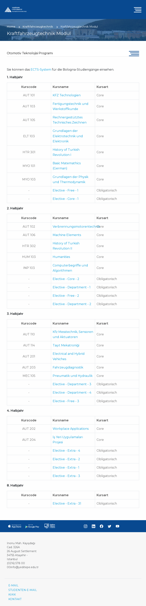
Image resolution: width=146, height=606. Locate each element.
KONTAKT (14, 599)
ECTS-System (41, 69)
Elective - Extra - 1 (66, 467)
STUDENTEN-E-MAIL (22, 590)
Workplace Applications (71, 429)
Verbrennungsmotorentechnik (76, 226)
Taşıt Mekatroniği (66, 345)
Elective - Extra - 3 (66, 476)
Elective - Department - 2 (72, 304)
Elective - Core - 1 (66, 199)
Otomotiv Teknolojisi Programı (30, 53)
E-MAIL (13, 585)
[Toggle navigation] (137, 9)
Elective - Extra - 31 (67, 503)
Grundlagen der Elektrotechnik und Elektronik (68, 136)
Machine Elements (67, 235)
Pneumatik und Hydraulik (73, 376)
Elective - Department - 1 (71, 287)
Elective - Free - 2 (66, 295)
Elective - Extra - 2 (66, 459)
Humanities (61, 257)
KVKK (12, 594)
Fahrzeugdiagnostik (68, 367)
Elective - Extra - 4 (66, 450)
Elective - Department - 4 (72, 392)
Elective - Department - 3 (72, 384)
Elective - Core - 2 (66, 279)
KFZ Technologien (67, 95)
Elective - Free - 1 (65, 190)
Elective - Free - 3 (66, 401)
